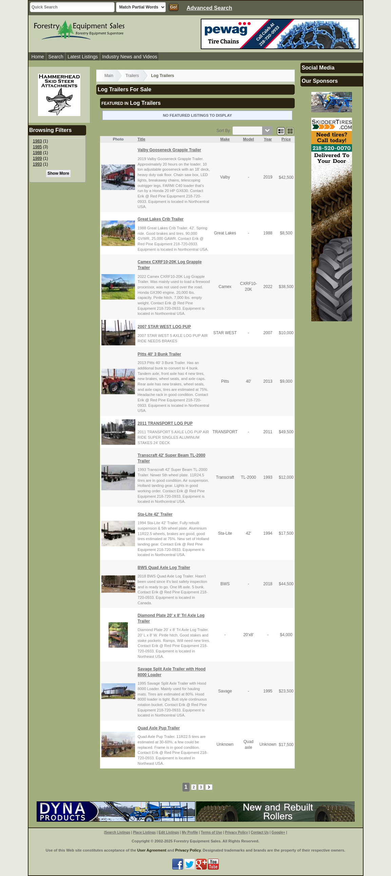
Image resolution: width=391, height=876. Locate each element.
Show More (58, 173)
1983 (37, 141)
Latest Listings (82, 56)
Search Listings (117, 832)
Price (286, 139)
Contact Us (260, 832)
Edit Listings (169, 832)
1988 (37, 152)
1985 (37, 147)
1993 (37, 164)
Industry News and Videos (129, 56)
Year (268, 139)
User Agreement (151, 850)
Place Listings (144, 832)
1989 (37, 158)
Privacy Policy (236, 832)
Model (248, 139)
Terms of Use (211, 832)
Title (141, 139)
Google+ (278, 832)
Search (55, 56)
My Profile (190, 832)
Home (38, 56)
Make (225, 139)
